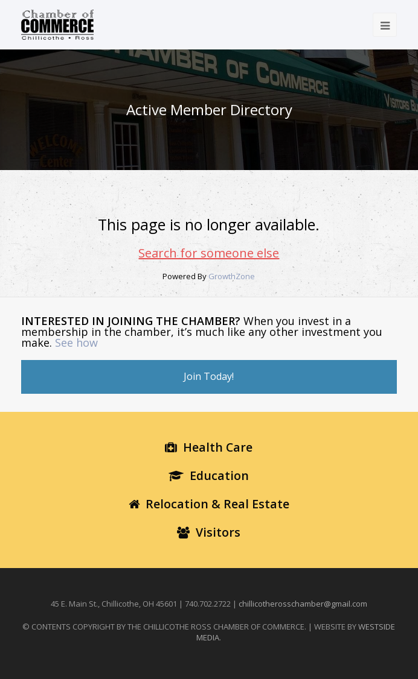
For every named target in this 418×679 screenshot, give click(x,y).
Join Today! (209, 376)
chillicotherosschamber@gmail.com (303, 603)
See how (76, 342)
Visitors (208, 532)
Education (209, 475)
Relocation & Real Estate (209, 504)
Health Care (208, 447)
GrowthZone (231, 276)
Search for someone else (208, 253)
